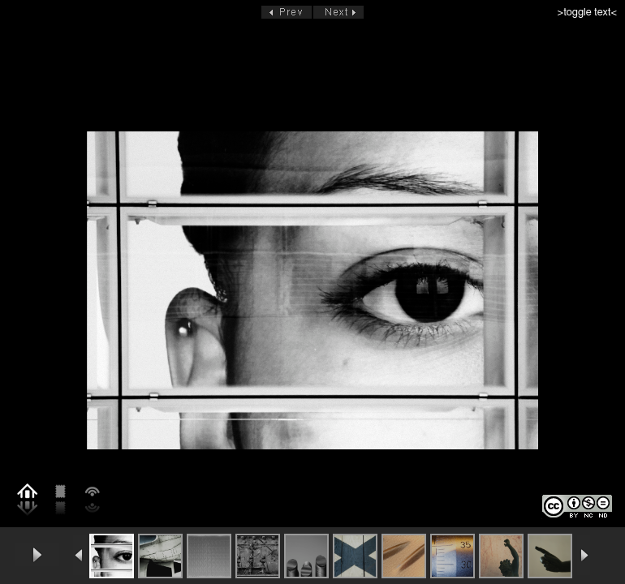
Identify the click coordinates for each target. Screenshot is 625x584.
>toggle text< (587, 12)
